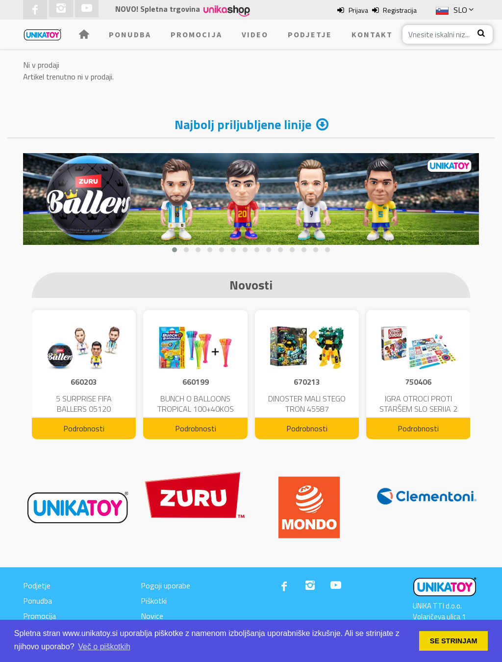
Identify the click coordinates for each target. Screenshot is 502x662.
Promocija (196, 34)
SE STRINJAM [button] (453, 641)
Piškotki (154, 601)
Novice (152, 616)
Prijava (358, 10)
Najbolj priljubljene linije (243, 124)
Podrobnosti (83, 428)
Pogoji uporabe (165, 585)
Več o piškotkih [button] (104, 646)
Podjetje (310, 34)
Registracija (400, 10)
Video (255, 34)
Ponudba (130, 34)
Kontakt (372, 34)
